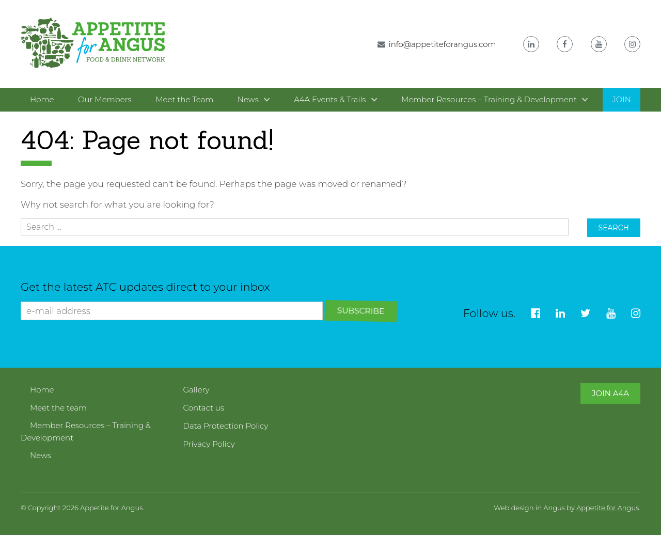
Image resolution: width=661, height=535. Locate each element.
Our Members (105, 99)
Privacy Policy (209, 444)
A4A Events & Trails (330, 99)
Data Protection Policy (226, 426)
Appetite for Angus (607, 507)
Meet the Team (184, 99)
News (248, 99)
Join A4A (610, 393)
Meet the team (58, 408)
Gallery (196, 390)
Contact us (204, 408)
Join (621, 99)
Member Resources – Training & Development (489, 99)
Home (42, 99)
